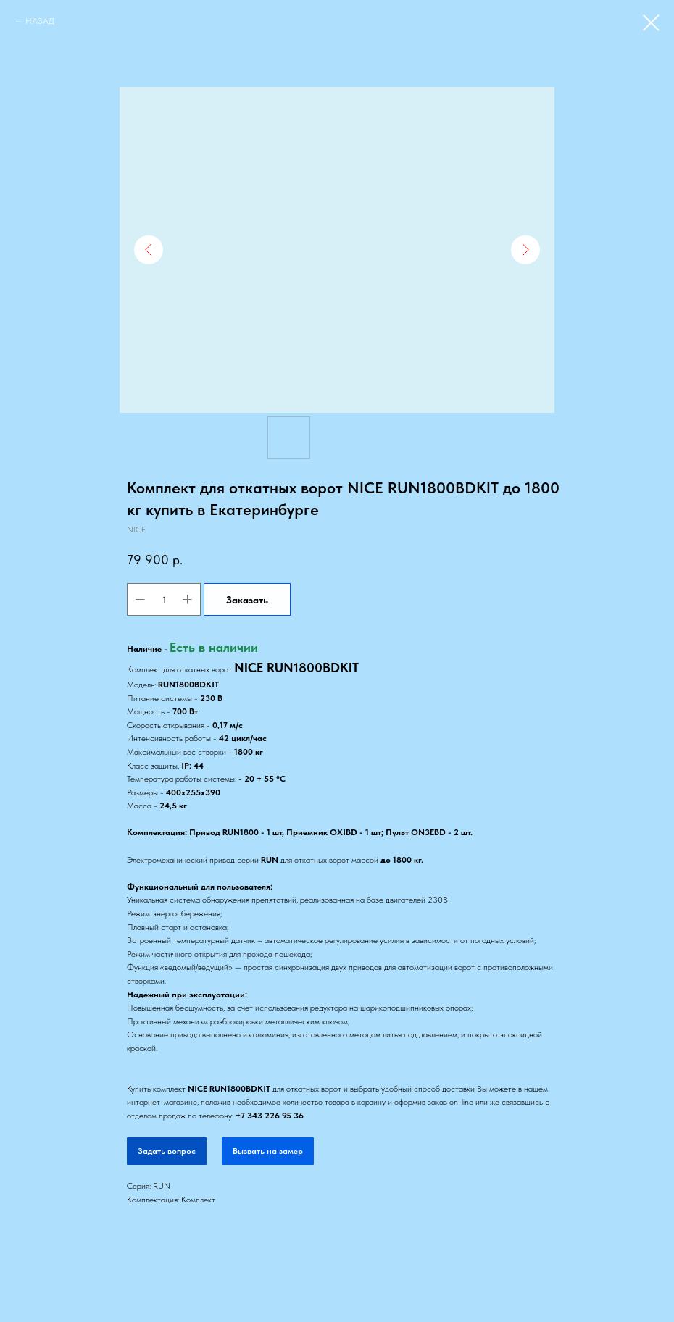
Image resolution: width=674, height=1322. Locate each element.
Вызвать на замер (268, 1151)
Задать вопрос (167, 1151)
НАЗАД (39, 21)
